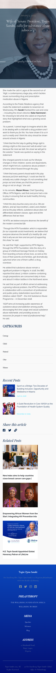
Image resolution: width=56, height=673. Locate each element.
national (5, 352)
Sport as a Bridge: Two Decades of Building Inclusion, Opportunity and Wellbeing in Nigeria (32, 389)
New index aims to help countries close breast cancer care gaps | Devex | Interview (18, 478)
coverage (5, 336)
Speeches (28, 622)
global (5, 344)
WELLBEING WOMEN (28, 606)
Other (4, 360)
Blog (28, 630)
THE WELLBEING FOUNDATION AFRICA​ (28, 602)
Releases (28, 626)
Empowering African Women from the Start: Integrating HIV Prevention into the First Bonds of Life (20, 516)
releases (5, 368)
